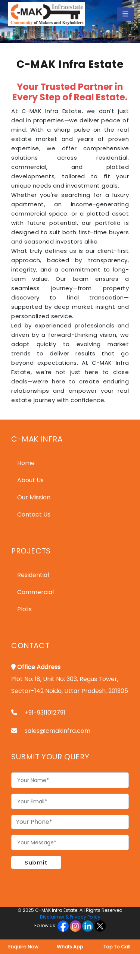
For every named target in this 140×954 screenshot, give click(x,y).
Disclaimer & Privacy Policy (70, 917)
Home (26, 463)
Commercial (35, 592)
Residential (33, 575)
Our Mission (33, 497)
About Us (30, 480)
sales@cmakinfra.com (57, 731)
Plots (24, 609)
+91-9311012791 (45, 712)
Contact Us (33, 514)
